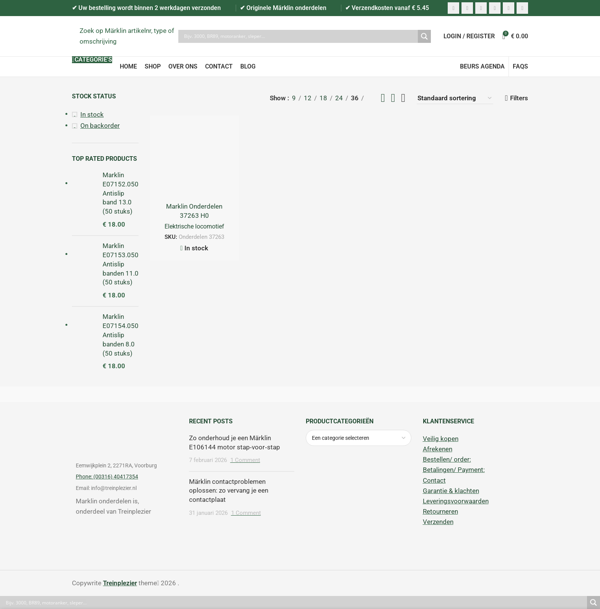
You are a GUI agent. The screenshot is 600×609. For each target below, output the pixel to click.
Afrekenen (437, 449)
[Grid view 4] (403, 98)
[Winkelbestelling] (455, 98)
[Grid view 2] (383, 98)
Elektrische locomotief (194, 226)
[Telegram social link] (522, 8)
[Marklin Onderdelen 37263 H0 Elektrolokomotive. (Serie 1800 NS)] (194, 160)
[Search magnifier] (424, 36)
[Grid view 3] (393, 98)
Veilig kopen (440, 438)
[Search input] (300, 36)
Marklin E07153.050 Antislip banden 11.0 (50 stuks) (121, 264)
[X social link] (467, 8)
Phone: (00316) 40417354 (107, 476)
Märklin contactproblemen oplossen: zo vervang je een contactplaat (228, 491)
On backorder (100, 125)
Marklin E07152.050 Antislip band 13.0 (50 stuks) (121, 193)
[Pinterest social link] (481, 8)
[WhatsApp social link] (508, 8)
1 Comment (245, 460)
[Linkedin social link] (495, 8)
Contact (434, 480)
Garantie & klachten (451, 491)
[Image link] (125, 431)
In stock (92, 114)
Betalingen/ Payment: (454, 469)
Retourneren (440, 511)
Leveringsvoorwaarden (456, 501)
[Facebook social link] (453, 8)
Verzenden (438, 522)
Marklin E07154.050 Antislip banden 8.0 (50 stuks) (121, 335)
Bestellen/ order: (447, 459)
